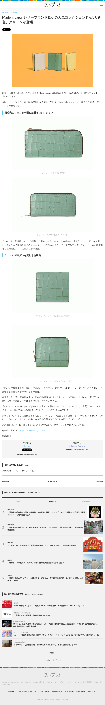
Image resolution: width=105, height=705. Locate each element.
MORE (53, 653)
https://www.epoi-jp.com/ (32, 430)
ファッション (7, 471)
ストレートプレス (52, 660)
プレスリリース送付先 (41, 691)
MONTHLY (86, 501)
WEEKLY (52, 501)
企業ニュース (92, 691)
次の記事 (99, 481)
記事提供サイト (57, 691)
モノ (18, 471)
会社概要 (11, 691)
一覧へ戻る (52, 481)
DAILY (18, 501)
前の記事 (5, 481)
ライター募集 (80, 691)
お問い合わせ (69, 691)
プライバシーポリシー (24, 691)
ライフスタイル (28, 471)
